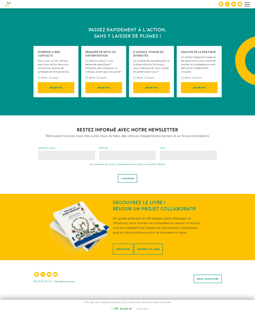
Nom (162, 148)
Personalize (143, 308)
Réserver (56, 87)
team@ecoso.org (64, 281)
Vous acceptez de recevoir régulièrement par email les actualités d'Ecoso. (127, 164)
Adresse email (47, 148)
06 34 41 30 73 (42, 281)
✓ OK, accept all (121, 308)
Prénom (103, 148)
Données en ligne (148, 249)
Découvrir (123, 249)
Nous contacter (208, 279)
